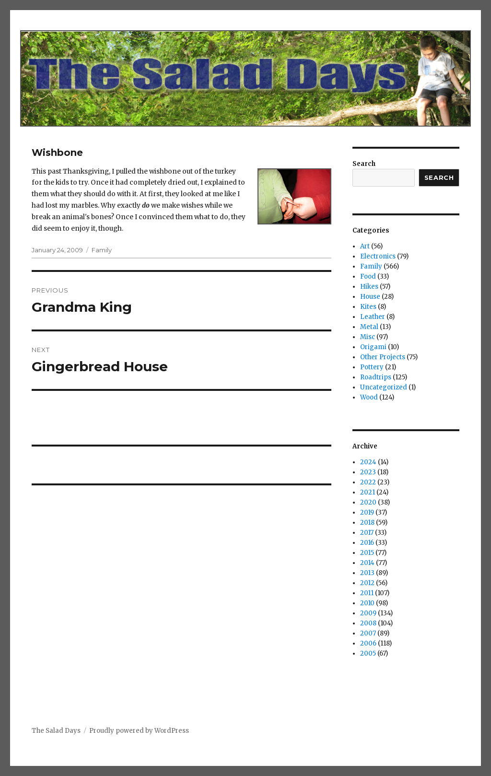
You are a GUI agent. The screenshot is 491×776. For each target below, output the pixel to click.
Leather (372, 317)
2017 (367, 533)
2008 (368, 623)
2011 (367, 593)
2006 (368, 643)
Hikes (369, 286)
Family (102, 250)
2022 (368, 482)
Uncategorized (383, 387)
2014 (367, 563)
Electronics (378, 256)
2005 (368, 653)
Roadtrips (375, 377)
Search (363, 164)
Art (365, 246)
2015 (367, 553)
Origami (373, 347)
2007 (368, 633)
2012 (367, 583)
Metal (369, 327)
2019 (367, 512)
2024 (368, 462)
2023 (368, 472)
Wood (369, 397)
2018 (367, 522)
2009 (368, 613)
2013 (367, 573)
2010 (367, 603)
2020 (368, 502)
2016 (367, 543)
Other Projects (382, 357)
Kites (368, 307)
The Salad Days (56, 731)
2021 (367, 492)
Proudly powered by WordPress (139, 731)
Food (368, 276)
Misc (367, 337)
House (370, 297)
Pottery (372, 367)
